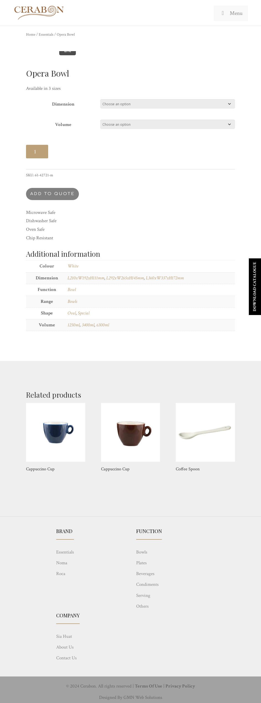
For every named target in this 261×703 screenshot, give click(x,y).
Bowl (72, 290)
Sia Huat (64, 636)
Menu (230, 13)
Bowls (72, 301)
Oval (72, 313)
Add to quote (52, 194)
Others (142, 606)
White (73, 266)
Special (83, 313)
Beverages (145, 574)
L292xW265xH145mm (125, 278)
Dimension (63, 104)
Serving (143, 595)
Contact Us (66, 658)
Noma (61, 563)
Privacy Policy (180, 686)
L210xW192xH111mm (86, 278)
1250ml (74, 325)
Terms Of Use (148, 686)
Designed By (110, 697)
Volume (63, 125)
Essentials (46, 34)
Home (30, 34)
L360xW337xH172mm (165, 278)
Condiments (147, 584)
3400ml (88, 325)
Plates (141, 563)
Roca (60, 574)
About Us (65, 647)
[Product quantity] (37, 151)
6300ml (102, 325)
